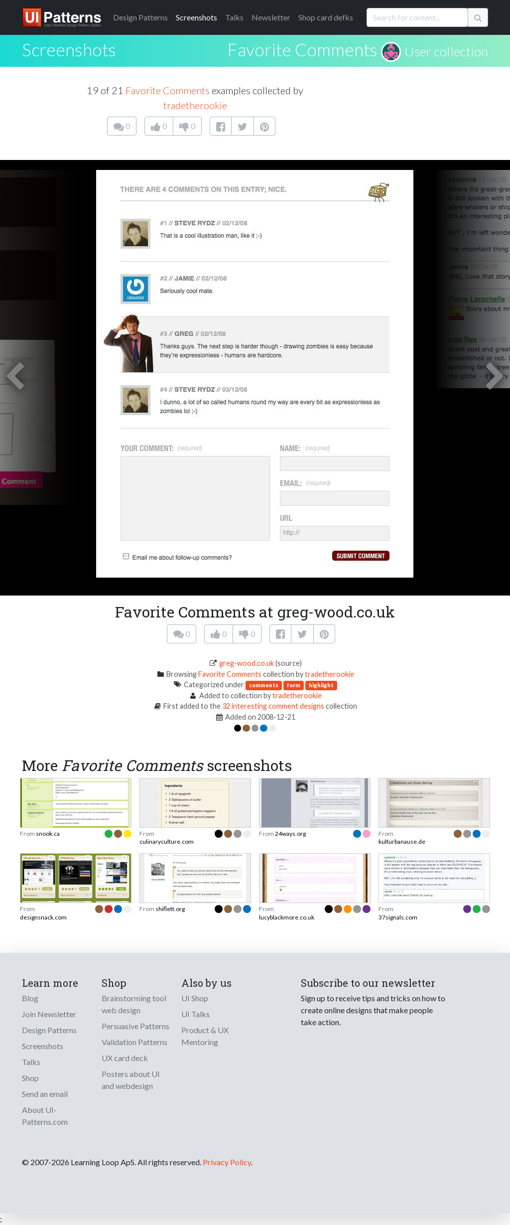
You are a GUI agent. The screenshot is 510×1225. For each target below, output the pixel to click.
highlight (321, 685)
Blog (30, 998)
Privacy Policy (227, 1162)
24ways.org (290, 833)
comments (263, 685)
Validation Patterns (134, 1042)
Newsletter (271, 17)
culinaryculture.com (166, 841)
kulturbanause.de (402, 841)
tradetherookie (195, 105)
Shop (30, 1077)
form (293, 685)
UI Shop (194, 998)
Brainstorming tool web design (134, 1004)
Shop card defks (325, 17)
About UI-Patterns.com (45, 1115)
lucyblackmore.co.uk (286, 917)
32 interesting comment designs (273, 706)
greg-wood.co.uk (246, 663)
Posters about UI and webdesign (131, 1079)
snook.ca (48, 833)
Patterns (140, 17)
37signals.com (398, 917)
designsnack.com (43, 917)
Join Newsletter (49, 1014)
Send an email (45, 1093)
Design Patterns (49, 1030)
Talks (234, 17)
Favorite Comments (302, 49)
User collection (446, 51)
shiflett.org (170, 909)
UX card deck (125, 1058)
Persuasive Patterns (135, 1026)
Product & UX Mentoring (205, 1036)
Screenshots (196, 17)
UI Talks (195, 1014)
